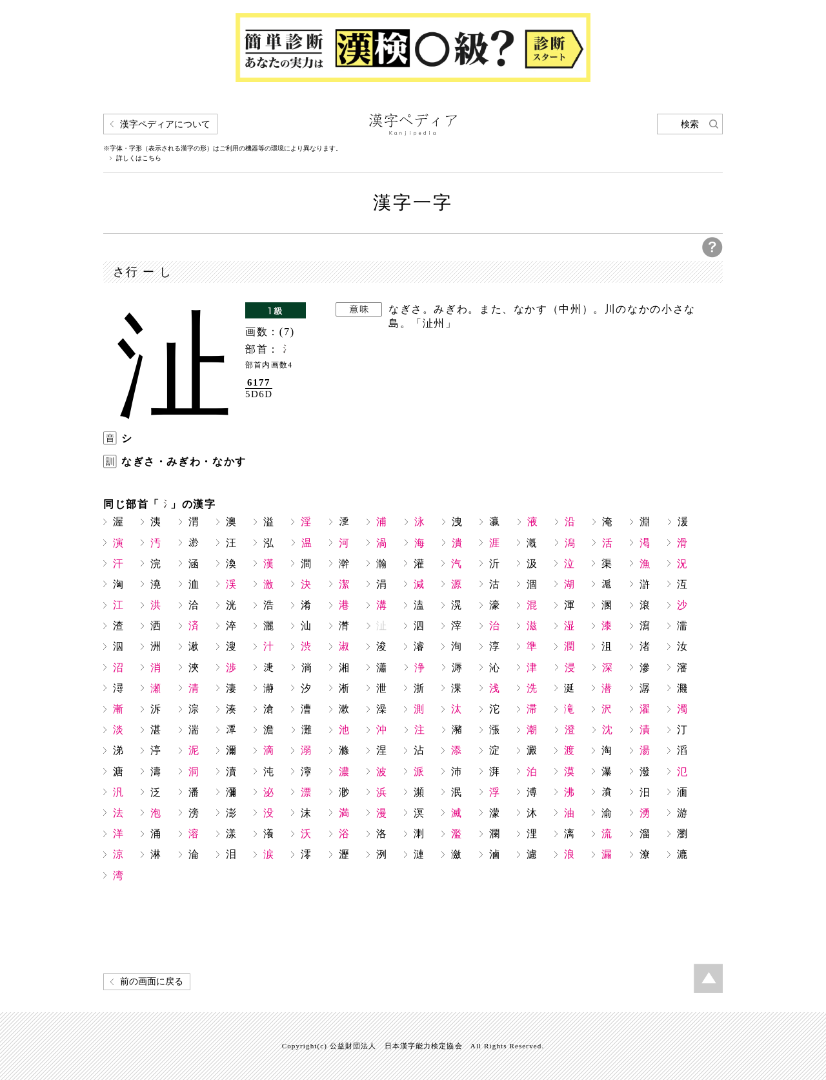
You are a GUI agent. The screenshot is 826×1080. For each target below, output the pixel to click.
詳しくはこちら (138, 158)
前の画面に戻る (151, 981)
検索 (690, 124)
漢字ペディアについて (165, 124)
